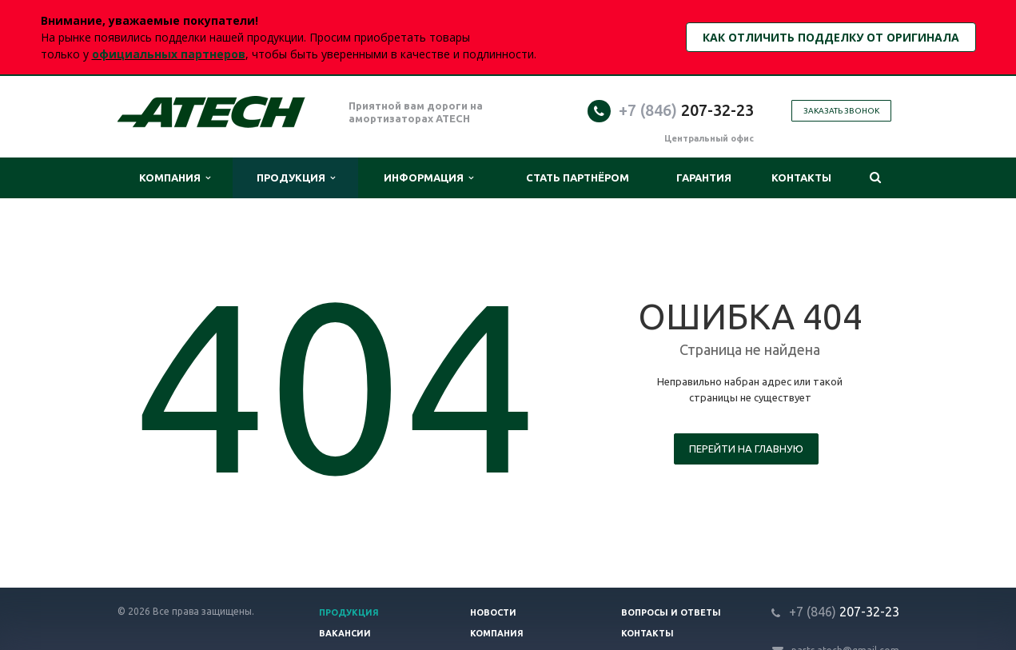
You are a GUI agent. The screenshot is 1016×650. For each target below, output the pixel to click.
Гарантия (703, 177)
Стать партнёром (577, 177)
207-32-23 (686, 110)
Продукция (296, 178)
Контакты (801, 177)
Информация (428, 178)
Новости (493, 612)
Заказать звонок (841, 110)
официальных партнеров (168, 54)
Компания (174, 178)
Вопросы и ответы (671, 612)
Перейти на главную (746, 448)
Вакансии (345, 633)
